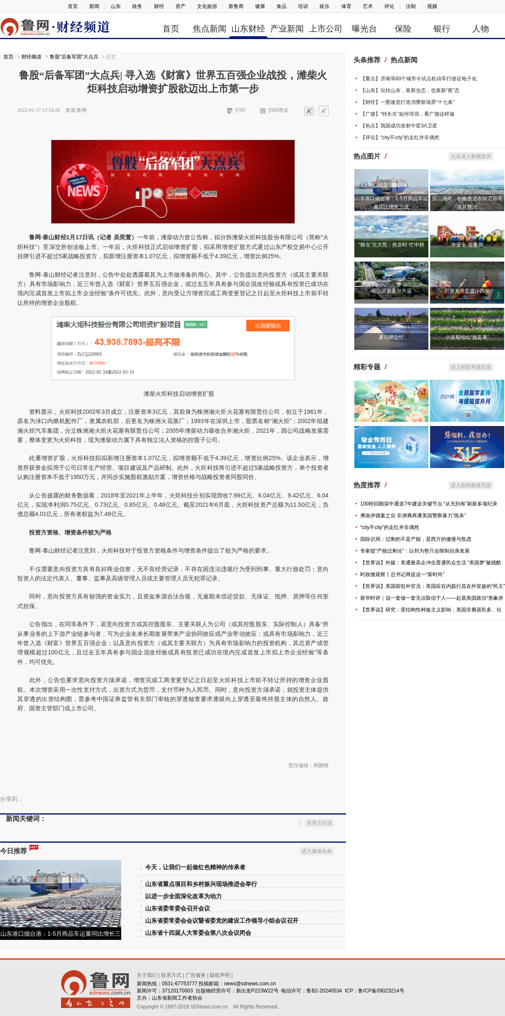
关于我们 (147, 965)
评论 (389, 6)
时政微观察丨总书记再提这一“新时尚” (402, 574)
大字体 (324, 111)
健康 (260, 6)
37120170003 (177, 980)
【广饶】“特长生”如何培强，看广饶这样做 (407, 114)
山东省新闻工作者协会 (177, 987)
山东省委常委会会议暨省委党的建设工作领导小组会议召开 (221, 910)
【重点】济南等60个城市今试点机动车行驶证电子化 (418, 79)
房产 (180, 6)
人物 (480, 28)
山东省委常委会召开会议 (177, 898)
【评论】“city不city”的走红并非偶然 (399, 137)
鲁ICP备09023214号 (381, 980)
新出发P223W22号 (257, 980)
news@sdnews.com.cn (250, 973)
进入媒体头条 (317, 841)
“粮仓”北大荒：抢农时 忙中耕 (391, 245)
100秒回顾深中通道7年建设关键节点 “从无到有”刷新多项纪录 (428, 504)
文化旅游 (207, 6)
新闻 (94, 6)
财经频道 (31, 57)
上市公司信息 (326, 30)
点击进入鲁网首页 (471, 156)
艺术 (368, 6)
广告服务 (196, 965)
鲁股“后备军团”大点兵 (74, 57)
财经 (159, 6)
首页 (73, 6)
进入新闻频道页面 (471, 485)
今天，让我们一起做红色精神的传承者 (195, 857)
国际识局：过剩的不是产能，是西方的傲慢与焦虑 (415, 539)
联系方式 (171, 965)
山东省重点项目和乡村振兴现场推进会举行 (201, 873)
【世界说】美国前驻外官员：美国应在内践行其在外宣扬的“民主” (432, 586)
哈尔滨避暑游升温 (391, 291)
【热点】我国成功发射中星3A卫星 (398, 126)
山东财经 (248, 28)
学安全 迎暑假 (467, 245)
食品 (281, 6)
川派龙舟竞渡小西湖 (467, 291)
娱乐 (324, 6)
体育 (346, 6)
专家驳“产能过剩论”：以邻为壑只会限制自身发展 (415, 551)
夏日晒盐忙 (391, 337)
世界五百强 (319, 812)
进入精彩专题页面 (471, 367)
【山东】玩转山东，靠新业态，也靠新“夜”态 (410, 90)
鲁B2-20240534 (324, 980)
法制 (411, 6)
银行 (441, 28)
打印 (240, 110)
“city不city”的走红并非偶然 (389, 527)
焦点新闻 (209, 28)
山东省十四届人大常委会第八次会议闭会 (198, 922)
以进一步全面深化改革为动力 (183, 886)
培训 (303, 6)
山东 (116, 6)
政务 (137, 6)
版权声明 (220, 965)
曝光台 (364, 28)
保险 (403, 28)
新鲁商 (236, 6)
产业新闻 (287, 28)
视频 (432, 6)
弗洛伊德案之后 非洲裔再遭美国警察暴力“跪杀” (413, 516)
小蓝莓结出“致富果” (467, 337)
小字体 (309, 111)
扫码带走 (278, 110)
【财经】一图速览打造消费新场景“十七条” (407, 102)
